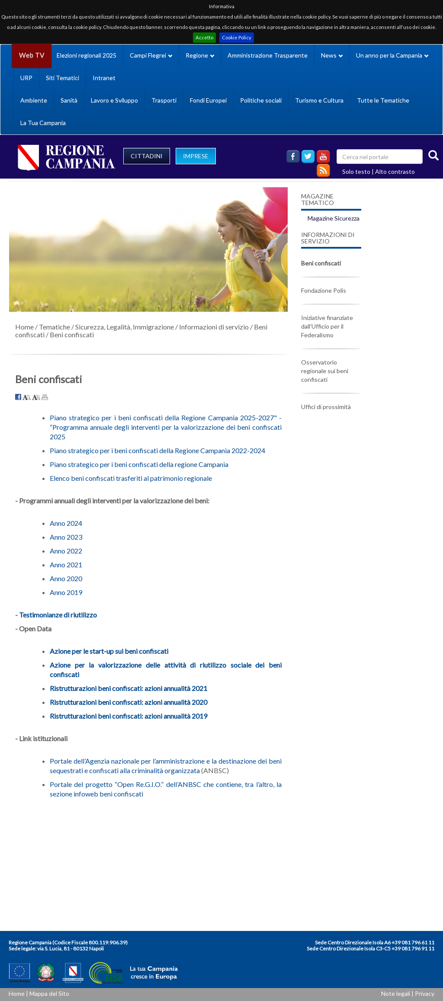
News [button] (332, 55)
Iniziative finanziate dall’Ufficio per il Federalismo (327, 326)
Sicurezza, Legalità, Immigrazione (124, 327)
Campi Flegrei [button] (151, 55)
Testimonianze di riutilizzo (58, 615)
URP (26, 77)
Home (24, 327)
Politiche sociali (261, 100)
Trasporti (164, 100)
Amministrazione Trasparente (268, 55)
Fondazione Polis (323, 290)
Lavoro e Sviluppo (114, 100)
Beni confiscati (72, 334)
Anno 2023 (66, 537)
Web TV (31, 55)
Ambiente (33, 100)
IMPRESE (196, 156)
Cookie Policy (236, 37)
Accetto (204, 37)
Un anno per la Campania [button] (392, 55)
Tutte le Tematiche (383, 100)
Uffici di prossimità (326, 406)
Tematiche (54, 327)
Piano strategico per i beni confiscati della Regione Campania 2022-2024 (157, 450)
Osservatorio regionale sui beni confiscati (324, 370)
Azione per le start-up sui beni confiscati (109, 651)
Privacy (424, 993)
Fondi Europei (208, 100)
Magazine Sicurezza (334, 218)
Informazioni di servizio (214, 327)
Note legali (395, 993)
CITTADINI (147, 156)
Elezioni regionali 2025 (86, 55)
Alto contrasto (395, 171)
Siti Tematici (62, 77)
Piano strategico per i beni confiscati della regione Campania (139, 464)
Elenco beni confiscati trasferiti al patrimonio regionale (131, 478)
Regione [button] (200, 55)
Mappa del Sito (49, 993)
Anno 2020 (66, 578)
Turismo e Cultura (319, 100)
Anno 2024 (66, 523)
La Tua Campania (43, 122)
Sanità (69, 100)
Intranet (104, 77)
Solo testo (356, 171)
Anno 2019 (66, 592)
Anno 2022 (66, 551)
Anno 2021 (66, 564)
